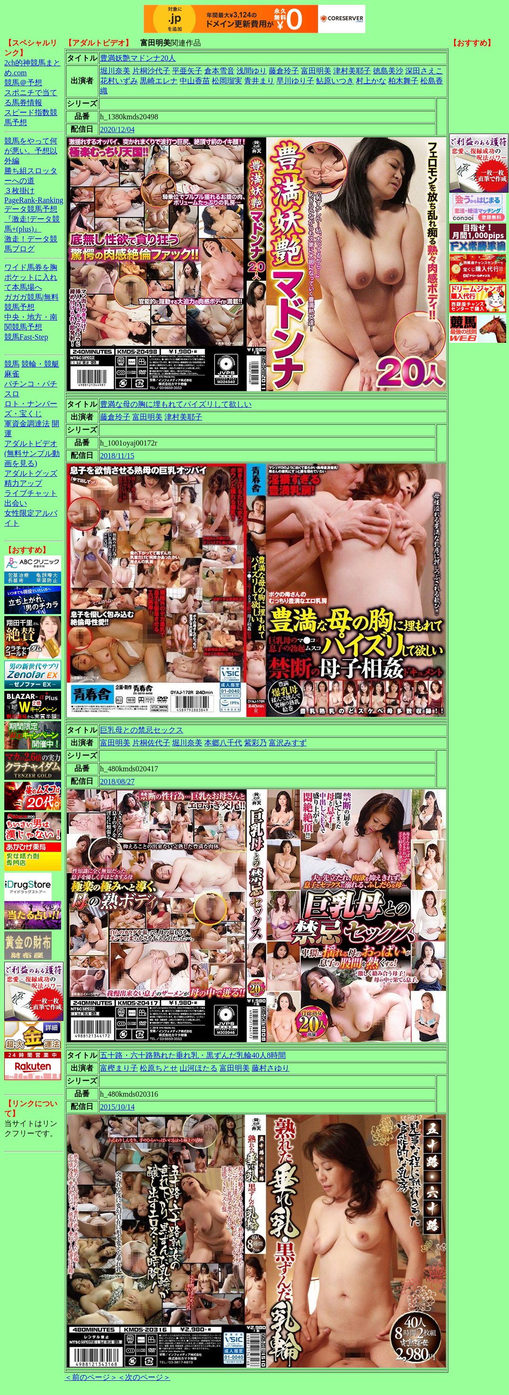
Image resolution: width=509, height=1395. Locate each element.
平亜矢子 (187, 71)
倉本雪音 (219, 71)
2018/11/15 (117, 456)
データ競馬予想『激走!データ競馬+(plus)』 (32, 219)
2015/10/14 (117, 1107)
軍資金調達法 (27, 424)
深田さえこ (424, 71)
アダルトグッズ (30, 473)
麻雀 (11, 374)
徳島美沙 (388, 71)
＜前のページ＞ (91, 1377)
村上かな (371, 81)
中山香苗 (195, 81)
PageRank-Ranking (33, 200)
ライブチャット (30, 493)
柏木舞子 (403, 81)
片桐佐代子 (151, 743)
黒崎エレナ (159, 81)
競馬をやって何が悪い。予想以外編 (30, 151)
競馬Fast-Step (26, 337)
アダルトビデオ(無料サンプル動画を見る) (32, 453)
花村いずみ (119, 81)
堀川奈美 (115, 71)
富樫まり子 (119, 1068)
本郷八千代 (223, 743)
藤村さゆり (271, 1068)
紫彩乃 (255, 743)
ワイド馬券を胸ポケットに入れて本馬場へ (30, 277)
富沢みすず (288, 743)
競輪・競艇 (40, 364)
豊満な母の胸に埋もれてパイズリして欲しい (176, 404)
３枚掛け (19, 191)
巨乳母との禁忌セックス (141, 730)
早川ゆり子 (295, 81)
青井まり (259, 81)
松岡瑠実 (227, 81)
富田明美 (316, 71)
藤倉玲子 (284, 71)
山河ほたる (199, 1068)
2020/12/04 (117, 129)
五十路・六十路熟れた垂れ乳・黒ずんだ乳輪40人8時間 (193, 1055)
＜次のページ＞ (144, 1377)
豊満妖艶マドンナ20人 (138, 58)
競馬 (11, 364)
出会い (15, 503)
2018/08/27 (117, 782)
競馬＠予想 (23, 83)
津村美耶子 (352, 71)
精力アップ (23, 483)
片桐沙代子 (151, 71)
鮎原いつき (335, 81)
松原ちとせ (159, 1068)
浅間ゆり (251, 71)
